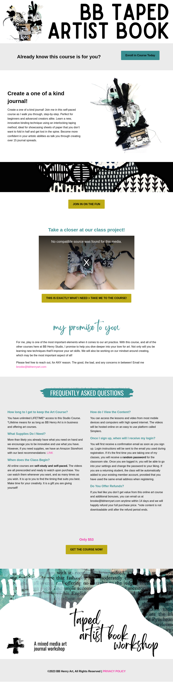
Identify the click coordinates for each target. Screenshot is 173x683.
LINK (50, 452)
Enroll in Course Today (140, 55)
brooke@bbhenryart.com (31, 366)
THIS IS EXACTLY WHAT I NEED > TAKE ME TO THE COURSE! (86, 298)
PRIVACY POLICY (114, 671)
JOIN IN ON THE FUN (86, 204)
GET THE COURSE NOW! (86, 549)
